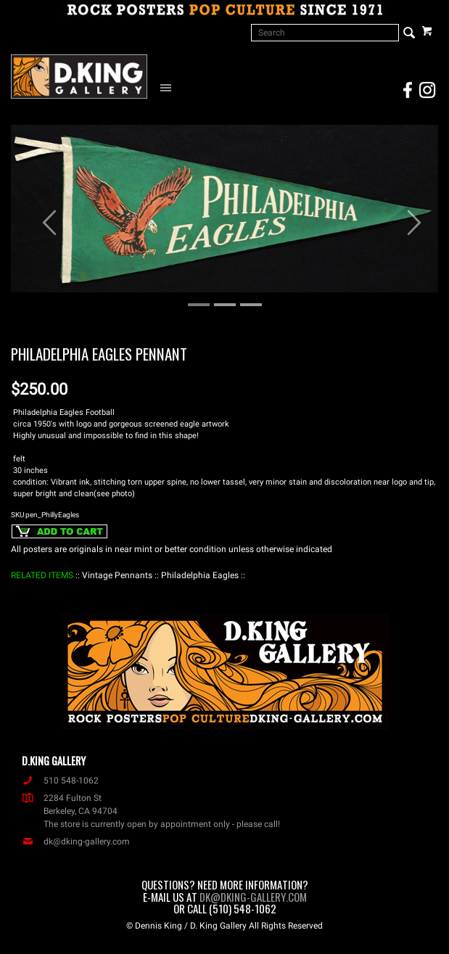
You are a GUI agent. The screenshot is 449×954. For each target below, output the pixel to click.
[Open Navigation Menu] (169, 87)
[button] (43, 215)
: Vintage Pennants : (117, 575)
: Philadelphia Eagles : (200, 575)
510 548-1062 (60, 781)
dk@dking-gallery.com (76, 841)
